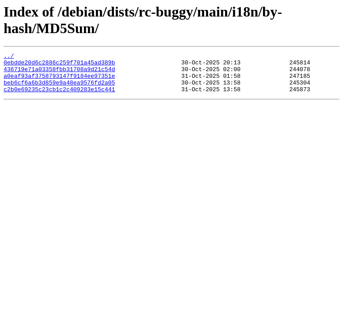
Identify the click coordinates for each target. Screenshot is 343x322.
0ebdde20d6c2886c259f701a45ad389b (59, 65)
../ (9, 57)
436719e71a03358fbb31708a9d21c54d (59, 73)
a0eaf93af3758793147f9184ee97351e (59, 81)
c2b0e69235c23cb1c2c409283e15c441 (59, 97)
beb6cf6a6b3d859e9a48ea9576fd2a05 (59, 89)
